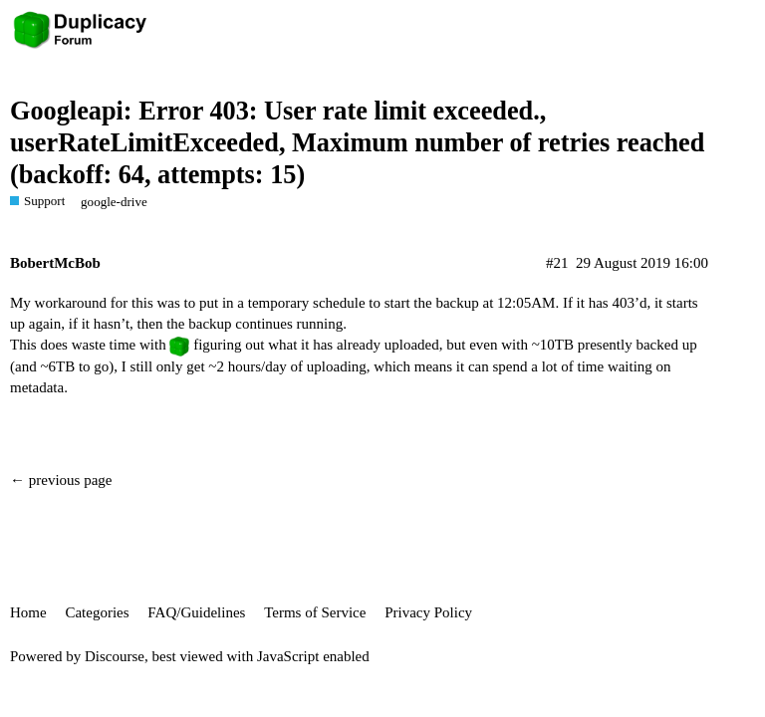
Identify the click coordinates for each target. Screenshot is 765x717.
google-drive (114, 201)
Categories (96, 612)
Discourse (114, 656)
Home (28, 612)
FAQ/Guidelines (196, 612)
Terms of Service (315, 612)
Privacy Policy (428, 612)
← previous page (61, 480)
